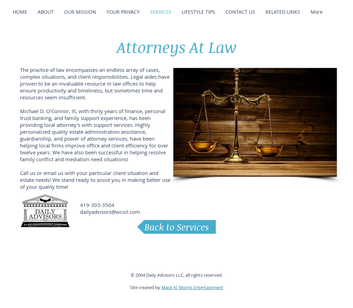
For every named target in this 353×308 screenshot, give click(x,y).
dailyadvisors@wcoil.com (110, 211)
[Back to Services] (176, 227)
